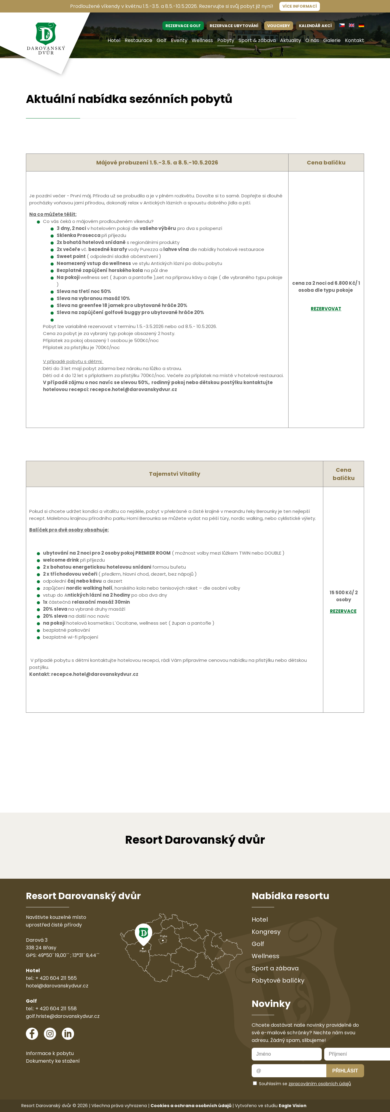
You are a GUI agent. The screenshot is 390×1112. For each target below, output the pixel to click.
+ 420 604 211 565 (56, 978)
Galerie (332, 40)
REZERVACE (343, 611)
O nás (312, 40)
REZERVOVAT (326, 308)
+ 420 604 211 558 (56, 1008)
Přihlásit (345, 1070)
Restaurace (138, 40)
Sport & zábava (257, 40)
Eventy (179, 40)
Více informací (299, 6)
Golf (162, 40)
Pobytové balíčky (278, 980)
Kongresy (266, 931)
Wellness (202, 40)
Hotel (114, 40)
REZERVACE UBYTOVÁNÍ (234, 26)
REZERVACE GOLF (183, 26)
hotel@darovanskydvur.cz (57, 985)
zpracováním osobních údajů (320, 1084)
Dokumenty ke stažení (53, 1060)
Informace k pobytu (50, 1053)
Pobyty (225, 40)
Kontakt (354, 40)
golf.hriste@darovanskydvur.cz (63, 1016)
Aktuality (290, 40)
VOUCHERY (278, 26)
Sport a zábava (275, 968)
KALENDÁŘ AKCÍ (315, 26)
